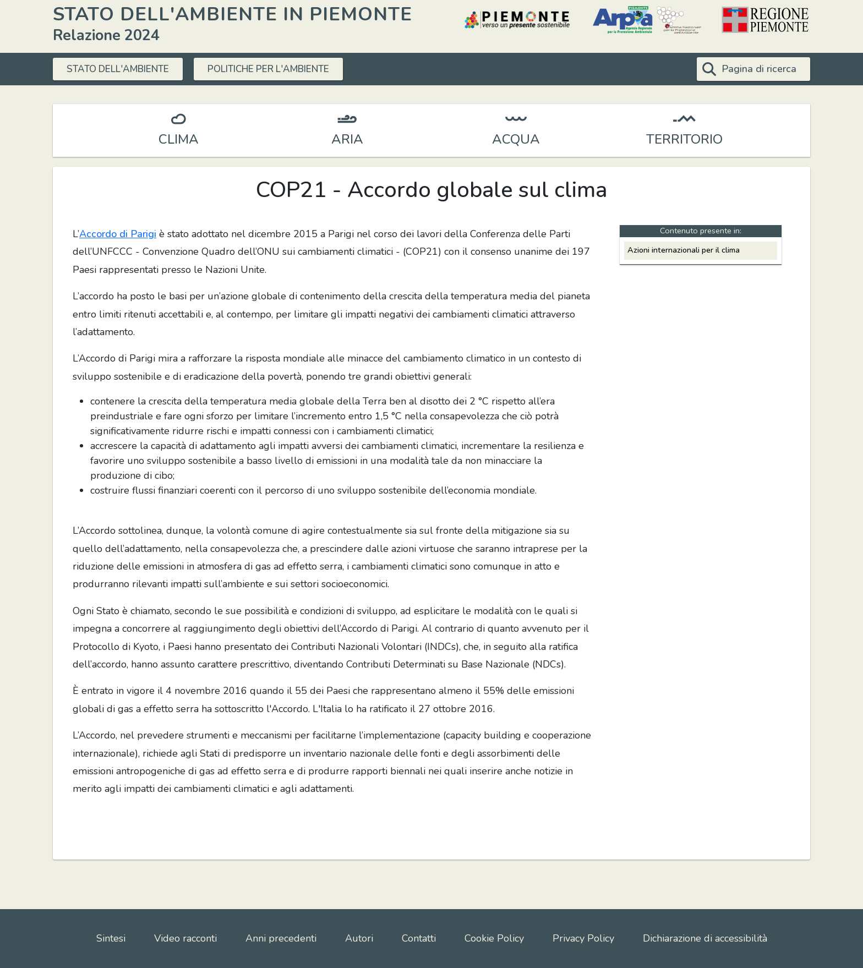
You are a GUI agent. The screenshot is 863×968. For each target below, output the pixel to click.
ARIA (347, 139)
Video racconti (185, 938)
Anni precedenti (280, 938)
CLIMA (179, 139)
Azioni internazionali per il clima (683, 249)
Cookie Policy (494, 938)
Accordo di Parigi (117, 233)
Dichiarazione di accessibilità (705, 938)
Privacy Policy (583, 938)
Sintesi (110, 938)
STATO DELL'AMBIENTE (123, 68)
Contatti (419, 938)
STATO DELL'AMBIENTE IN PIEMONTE (232, 14)
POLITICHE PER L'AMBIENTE (286, 68)
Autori (359, 938)
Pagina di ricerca (759, 68)
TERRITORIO (684, 139)
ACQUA (516, 139)
